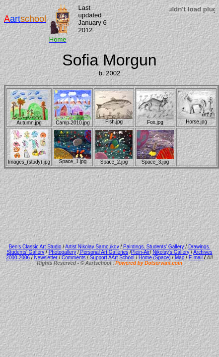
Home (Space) (154, 257)
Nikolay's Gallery (170, 252)
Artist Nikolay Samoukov (92, 246)
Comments (73, 257)
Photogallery (62, 252)
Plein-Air (140, 252)
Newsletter (45, 257)
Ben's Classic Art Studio (35, 246)
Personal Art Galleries (104, 252)
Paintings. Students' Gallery (153, 246)
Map (179, 257)
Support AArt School (112, 257)
